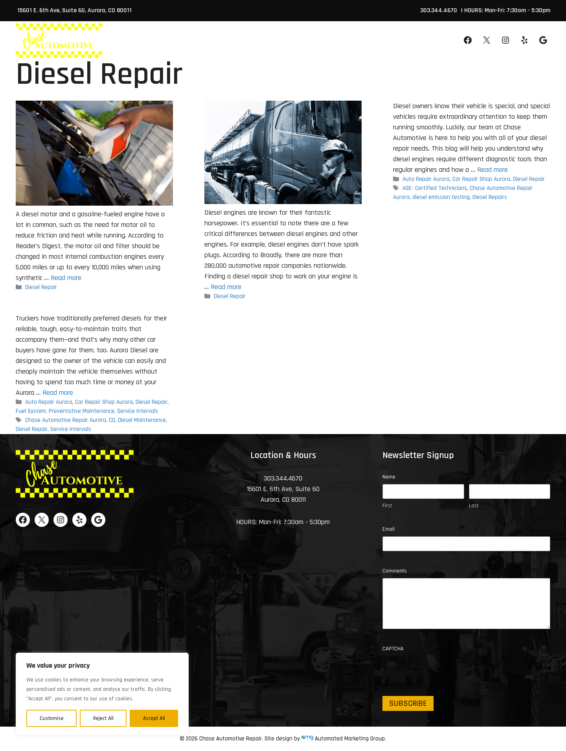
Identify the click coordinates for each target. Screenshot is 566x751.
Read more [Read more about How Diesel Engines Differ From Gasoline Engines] (66, 277)
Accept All (154, 718)
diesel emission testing (441, 197)
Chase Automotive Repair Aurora (65, 420)
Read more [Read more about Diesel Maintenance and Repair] (57, 392)
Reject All (103, 718)
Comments (394, 570)
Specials (297, 41)
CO (112, 420)
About (200, 49)
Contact (343, 41)
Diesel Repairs (489, 197)
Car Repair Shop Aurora (481, 179)
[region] (102, 694)
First (387, 506)
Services (252, 49)
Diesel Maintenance (142, 420)
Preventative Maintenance (81, 411)
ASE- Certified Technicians (434, 188)
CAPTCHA (393, 648)
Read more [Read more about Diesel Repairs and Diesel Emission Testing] (492, 169)
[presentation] (442, 671)
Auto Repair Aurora (426, 179)
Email (388, 529)
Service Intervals (137, 411)
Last (473, 506)
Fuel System (31, 411)
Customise (52, 718)
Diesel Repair (41, 287)
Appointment (394, 41)
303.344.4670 (438, 10)
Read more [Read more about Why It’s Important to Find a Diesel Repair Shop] (226, 286)
